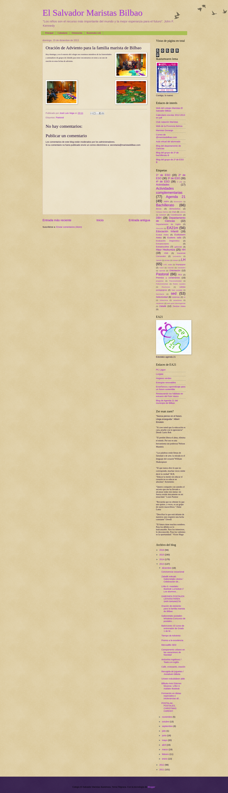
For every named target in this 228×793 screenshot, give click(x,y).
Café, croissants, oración (173, 667)
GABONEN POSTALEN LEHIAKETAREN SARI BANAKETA (172, 599)
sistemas (176, 297)
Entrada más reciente (57, 220)
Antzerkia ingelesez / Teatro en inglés (171, 660)
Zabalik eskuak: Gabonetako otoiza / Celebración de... (172, 579)
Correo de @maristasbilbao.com (166, 135)
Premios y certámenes (168, 278)
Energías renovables (166, 382)
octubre (166, 721)
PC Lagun (161, 370)
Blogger (151, 787)
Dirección (159, 228)
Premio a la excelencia (172, 640)
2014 (162, 559)
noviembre (167, 717)
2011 (162, 769)
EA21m (172, 228)
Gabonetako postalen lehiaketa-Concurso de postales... (173, 618)
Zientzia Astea (179, 306)
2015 (162, 554)
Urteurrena (164, 300)
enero (165, 759)
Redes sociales (179, 284)
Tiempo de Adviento (171, 635)
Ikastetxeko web (94, 33)
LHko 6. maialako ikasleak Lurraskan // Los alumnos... (172, 589)
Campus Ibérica (162, 212)
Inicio (100, 220)
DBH (159, 217)
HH (184, 249)
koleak (175, 260)
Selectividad (162, 297)
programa (159, 281)
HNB (166, 253)
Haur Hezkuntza (165, 249)
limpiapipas (180, 264)
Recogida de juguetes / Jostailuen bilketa (172, 672)
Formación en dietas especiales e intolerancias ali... (171, 696)
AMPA (166, 201)
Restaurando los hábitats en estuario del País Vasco (169, 394)
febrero (165, 754)
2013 (162, 564)
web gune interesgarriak (176, 303)
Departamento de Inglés (168, 224)
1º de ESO (163, 175)
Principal (49, 33)
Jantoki (159, 260)
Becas (159, 209)
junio (164, 735)
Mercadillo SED (168, 645)
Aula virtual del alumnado (168, 141)
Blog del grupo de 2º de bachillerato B (167, 153)
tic (185, 297)
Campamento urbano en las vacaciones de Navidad (173, 652)
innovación (177, 256)
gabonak (178, 247)
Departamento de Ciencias (171, 219)
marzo (165, 749)
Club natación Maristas (167, 122)
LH (183, 260)
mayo (165, 740)
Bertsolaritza (174, 209)
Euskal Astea (162, 235)
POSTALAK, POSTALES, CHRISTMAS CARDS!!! (168, 707)
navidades (182, 268)
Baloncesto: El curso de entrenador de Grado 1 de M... (172, 628)
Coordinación (176, 215)
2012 (162, 765)
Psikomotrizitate (162, 284)
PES (180, 275)
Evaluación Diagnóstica (168, 241)
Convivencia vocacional (172, 572)
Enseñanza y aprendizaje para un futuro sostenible (170, 388)
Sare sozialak (177, 290)
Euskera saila (174, 237)
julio (164, 731)
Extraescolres (162, 247)
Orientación (77, 33)
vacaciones (177, 300)
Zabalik (162, 306)
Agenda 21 (176, 197)
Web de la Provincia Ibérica (169, 126)
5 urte (179, 182)
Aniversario (178, 201)
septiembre (167, 726)
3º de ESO (174, 178)
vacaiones (160, 303)
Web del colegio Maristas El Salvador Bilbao (169, 109)
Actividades (162, 184)
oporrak (162, 271)
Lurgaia (159, 374)
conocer (162, 215)
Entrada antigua (139, 220)
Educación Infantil (167, 231)
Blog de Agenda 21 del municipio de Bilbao (167, 401)
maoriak (171, 268)
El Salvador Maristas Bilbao (93, 13)
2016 (162, 550)
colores (183, 212)
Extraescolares (162, 244)
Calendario (63, 33)
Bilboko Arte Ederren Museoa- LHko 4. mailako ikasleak (171, 686)
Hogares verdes (163, 378)
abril (164, 745)
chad (174, 212)
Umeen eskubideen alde (173, 679)
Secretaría (160, 294)
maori (161, 268)
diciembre (167, 568)
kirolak (167, 260)
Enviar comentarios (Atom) (69, 227)
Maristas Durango (164, 130)
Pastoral (60, 117)
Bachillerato (165, 205)
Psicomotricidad (175, 281)
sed (173, 293)
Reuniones (166, 287)
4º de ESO (163, 181)
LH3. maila (167, 264)
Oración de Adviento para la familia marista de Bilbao (173, 608)
